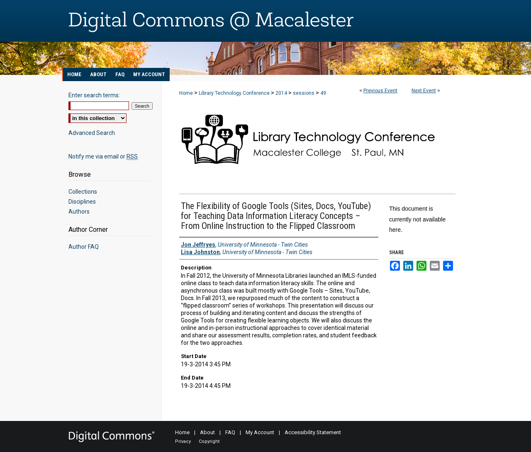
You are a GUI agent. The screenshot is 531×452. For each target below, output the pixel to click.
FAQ (230, 432)
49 (323, 93)
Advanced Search (91, 133)
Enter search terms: (94, 95)
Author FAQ (83, 246)
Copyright (209, 441)
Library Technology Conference (235, 93)
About (207, 432)
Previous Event (380, 91)
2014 (281, 93)
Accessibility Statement (313, 432)
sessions (304, 93)
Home (186, 93)
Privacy (183, 441)
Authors (79, 211)
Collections (82, 191)
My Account (260, 432)
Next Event (424, 91)
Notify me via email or (103, 156)
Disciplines (82, 201)
